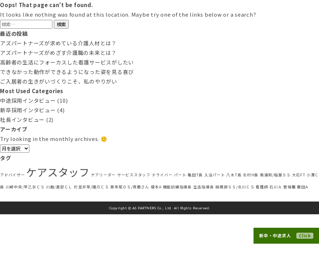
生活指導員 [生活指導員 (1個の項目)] (203, 186)
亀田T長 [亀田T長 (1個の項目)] (195, 174)
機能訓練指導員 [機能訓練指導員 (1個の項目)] (177, 186)
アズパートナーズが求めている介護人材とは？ (58, 43)
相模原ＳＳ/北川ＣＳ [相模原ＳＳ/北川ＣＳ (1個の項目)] (235, 186)
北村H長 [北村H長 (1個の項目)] (250, 174)
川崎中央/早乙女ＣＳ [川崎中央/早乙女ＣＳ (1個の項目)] (25, 186)
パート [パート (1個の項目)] (180, 174)
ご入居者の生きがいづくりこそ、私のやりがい (58, 81)
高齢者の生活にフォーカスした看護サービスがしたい (67, 62)
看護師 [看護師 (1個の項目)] (262, 186)
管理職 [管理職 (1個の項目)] (289, 186)
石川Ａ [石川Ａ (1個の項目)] (275, 186)
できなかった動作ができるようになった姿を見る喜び (67, 71)
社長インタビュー (22, 119)
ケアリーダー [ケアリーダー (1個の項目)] (103, 174)
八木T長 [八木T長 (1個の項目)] (233, 174)
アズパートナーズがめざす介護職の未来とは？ (58, 52)
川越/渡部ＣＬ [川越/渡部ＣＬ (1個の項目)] (59, 186)
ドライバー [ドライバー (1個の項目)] (162, 174)
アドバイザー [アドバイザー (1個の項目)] (12, 174)
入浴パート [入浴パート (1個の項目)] (214, 174)
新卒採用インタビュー (28, 110)
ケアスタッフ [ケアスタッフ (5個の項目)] (58, 171)
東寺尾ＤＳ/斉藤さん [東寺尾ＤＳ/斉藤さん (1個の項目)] (129, 186)
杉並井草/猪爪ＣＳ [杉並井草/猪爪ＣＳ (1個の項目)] (91, 186)
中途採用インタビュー (28, 100)
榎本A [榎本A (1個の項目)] (156, 186)
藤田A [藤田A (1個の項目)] (302, 186)
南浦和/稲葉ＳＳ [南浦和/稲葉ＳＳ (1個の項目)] (275, 174)
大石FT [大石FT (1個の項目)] (299, 174)
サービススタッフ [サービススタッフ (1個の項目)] (133, 174)
